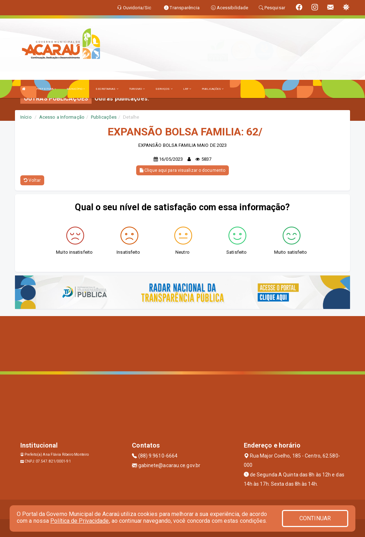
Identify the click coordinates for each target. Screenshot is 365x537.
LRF (187, 89)
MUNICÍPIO (76, 89)
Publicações (104, 117)
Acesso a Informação (61, 117)
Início (26, 117)
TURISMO (137, 89)
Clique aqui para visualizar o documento (182, 170)
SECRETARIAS (107, 89)
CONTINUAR (315, 518)
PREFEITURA (46, 89)
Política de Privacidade (79, 520)
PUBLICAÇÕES (212, 89)
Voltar (32, 180)
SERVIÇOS (164, 89)
